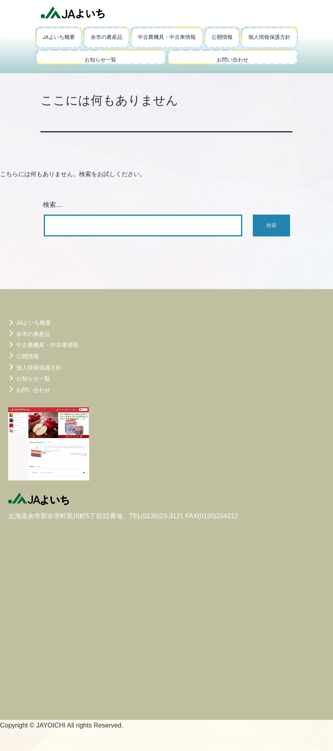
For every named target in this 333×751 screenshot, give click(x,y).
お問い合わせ (232, 60)
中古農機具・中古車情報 (167, 37)
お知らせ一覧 (100, 60)
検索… (52, 204)
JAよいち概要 (59, 37)
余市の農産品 (106, 37)
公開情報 (222, 37)
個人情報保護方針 (269, 37)
